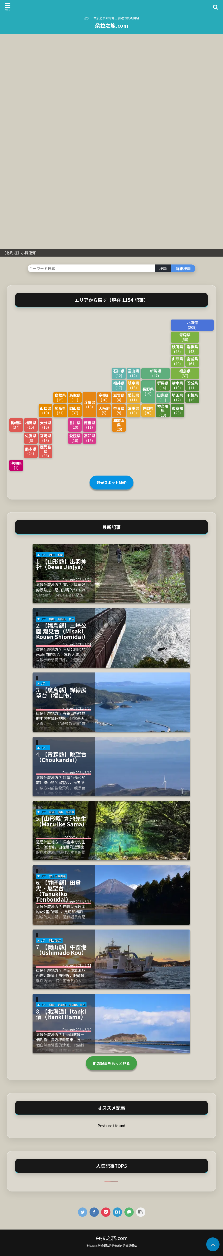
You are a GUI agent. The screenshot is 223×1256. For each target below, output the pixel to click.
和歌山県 (119, 425)
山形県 (177, 361)
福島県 (185, 373)
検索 (163, 268)
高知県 (89, 438)
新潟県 (155, 373)
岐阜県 (133, 385)
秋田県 (177, 349)
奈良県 (119, 410)
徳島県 (89, 425)
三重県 (133, 410)
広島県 (60, 410)
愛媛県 (75, 438)
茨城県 (192, 385)
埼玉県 (177, 397)
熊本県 (31, 451)
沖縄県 (16, 465)
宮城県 (192, 361)
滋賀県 (119, 397)
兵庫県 (89, 404)
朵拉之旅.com (111, 25)
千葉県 (192, 397)
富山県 (133, 373)
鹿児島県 (45, 451)
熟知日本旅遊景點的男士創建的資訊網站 (112, 1245)
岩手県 (192, 349)
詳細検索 (183, 268)
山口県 (45, 410)
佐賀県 (31, 438)
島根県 (60, 397)
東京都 (177, 410)
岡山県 (75, 410)
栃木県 (177, 385)
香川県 (75, 425)
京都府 (104, 397)
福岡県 (31, 425)
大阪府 (104, 410)
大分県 (45, 425)
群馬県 (163, 385)
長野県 (148, 391)
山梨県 (163, 397)
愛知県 (133, 397)
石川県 (119, 373)
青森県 (185, 337)
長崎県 (16, 425)
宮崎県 (45, 438)
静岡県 (148, 410)
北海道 (192, 325)
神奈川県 (163, 411)
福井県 (119, 385)
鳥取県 (75, 397)
